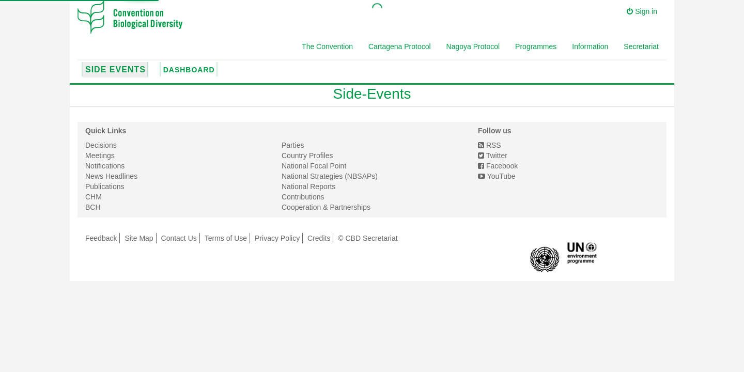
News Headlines (111, 176)
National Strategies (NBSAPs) (330, 176)
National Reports (308, 186)
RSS (489, 145)
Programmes (535, 46)
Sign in (642, 11)
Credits (318, 238)
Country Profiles (307, 155)
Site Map (139, 238)
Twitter (492, 155)
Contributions (303, 197)
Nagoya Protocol (473, 46)
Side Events (115, 69)
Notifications (105, 166)
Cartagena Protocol (399, 46)
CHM (93, 197)
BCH (93, 207)
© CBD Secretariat (367, 238)
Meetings (100, 155)
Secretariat (641, 46)
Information (590, 46)
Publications (105, 186)
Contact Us (179, 238)
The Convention (327, 46)
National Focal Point (314, 166)
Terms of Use (226, 238)
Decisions (101, 145)
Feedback (101, 238)
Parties (293, 145)
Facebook (498, 166)
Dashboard (189, 70)
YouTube (497, 176)
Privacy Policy (277, 238)
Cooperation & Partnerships (326, 207)
